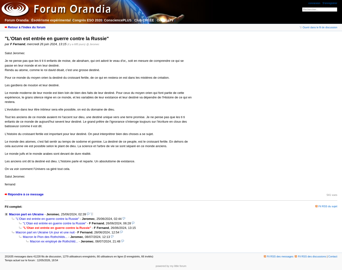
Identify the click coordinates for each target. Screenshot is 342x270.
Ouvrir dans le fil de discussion (318, 27)
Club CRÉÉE (144, 20)
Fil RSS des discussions (310, 256)
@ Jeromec (92, 44)
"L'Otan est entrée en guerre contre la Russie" (47, 219)
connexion (314, 3)
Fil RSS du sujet (327, 206)
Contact (332, 256)
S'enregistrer (330, 3)
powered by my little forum (171, 266)
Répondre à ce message (25, 194)
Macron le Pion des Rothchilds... (45, 237)
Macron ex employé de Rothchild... (54, 241)
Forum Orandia (16, 20)
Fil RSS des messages (279, 256)
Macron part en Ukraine (26, 214)
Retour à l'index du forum (26, 27)
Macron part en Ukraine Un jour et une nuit (45, 232)
